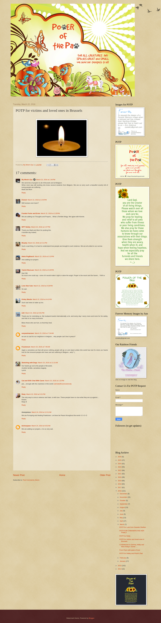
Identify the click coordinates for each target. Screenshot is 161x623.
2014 (120, 569)
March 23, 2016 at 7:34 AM (44, 333)
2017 (120, 487)
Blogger (91, 618)
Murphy (24, 243)
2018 (120, 484)
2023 (120, 467)
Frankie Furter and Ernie (31, 213)
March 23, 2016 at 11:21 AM (48, 363)
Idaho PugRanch (28, 256)
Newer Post (19, 475)
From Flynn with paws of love (129, 550)
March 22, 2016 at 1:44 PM (45, 180)
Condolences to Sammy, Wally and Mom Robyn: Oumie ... (131, 545)
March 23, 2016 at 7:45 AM (40, 347)
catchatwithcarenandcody (63, 384)
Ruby (24, 394)
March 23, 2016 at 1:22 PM (54, 381)
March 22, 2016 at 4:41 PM (42, 299)
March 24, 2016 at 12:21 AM (41, 412)
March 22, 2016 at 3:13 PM (44, 256)
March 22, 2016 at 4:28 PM (43, 286)
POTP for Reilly (124, 536)
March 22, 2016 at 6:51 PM (34, 313)
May (121, 518)
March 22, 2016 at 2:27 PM (40, 227)
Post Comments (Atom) (31, 480)
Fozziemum (26, 347)
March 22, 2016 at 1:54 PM (37, 200)
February (123, 558)
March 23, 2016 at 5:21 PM (35, 394)
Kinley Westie (27, 299)
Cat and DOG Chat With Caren (33, 381)
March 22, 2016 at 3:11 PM (37, 243)
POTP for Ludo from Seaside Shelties (132, 527)
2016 (120, 491)
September (124, 504)
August (122, 507)
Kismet (24, 200)
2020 (120, 477)
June (122, 514)
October (123, 500)
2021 (120, 474)
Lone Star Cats (27, 286)
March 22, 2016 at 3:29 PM (44, 270)
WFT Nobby (26, 227)
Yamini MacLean (28, 270)
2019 (120, 481)
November (124, 497)
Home (62, 475)
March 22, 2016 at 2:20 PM (50, 213)
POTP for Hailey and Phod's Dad (131, 553)
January (123, 561)
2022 (120, 470)
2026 (120, 457)
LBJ (23, 313)
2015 (120, 566)
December (124, 494)
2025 (120, 460)
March (122, 524)
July (121, 511)
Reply (24, 193)
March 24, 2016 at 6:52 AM (40, 426)
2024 (120, 464)
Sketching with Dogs (29, 363)
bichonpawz (26, 426)
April (121, 521)
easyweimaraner (28, 333)
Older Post (105, 475)
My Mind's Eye (27, 180)
